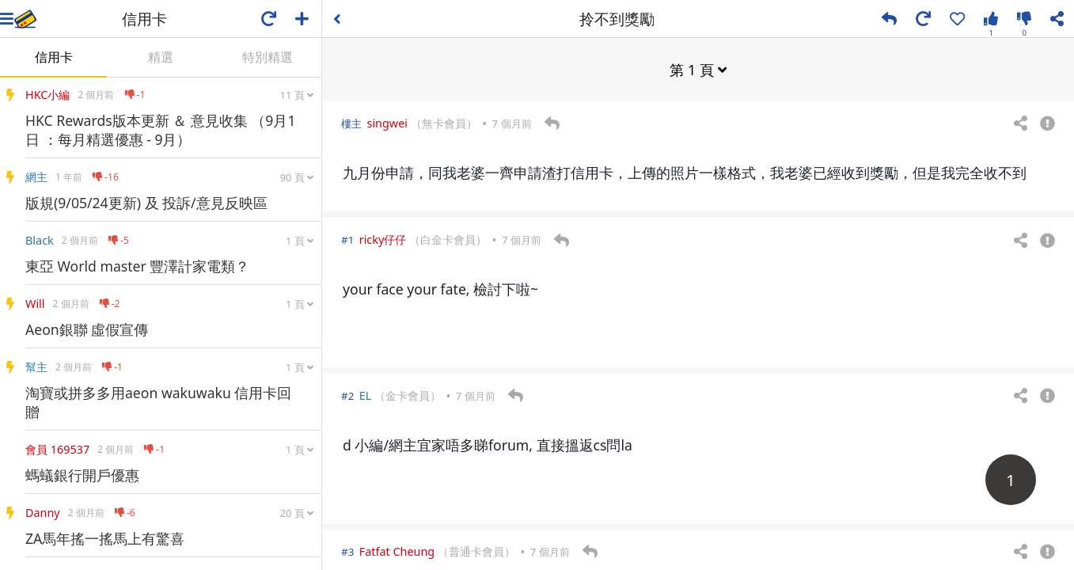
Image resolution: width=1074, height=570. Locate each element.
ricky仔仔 (383, 238)
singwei (387, 122)
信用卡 (54, 57)
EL (365, 394)
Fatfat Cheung (397, 550)
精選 (160, 57)
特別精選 (267, 57)
